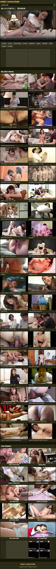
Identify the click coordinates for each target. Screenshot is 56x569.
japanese (32, 43)
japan (39, 43)
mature (10, 46)
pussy (4, 46)
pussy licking (18, 43)
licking (4, 43)
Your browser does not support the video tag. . (28, 26)
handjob (45, 43)
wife (51, 43)
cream (25, 43)
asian (10, 43)
